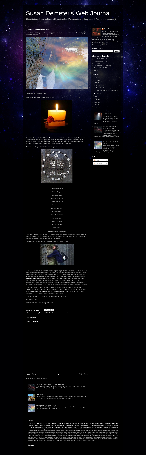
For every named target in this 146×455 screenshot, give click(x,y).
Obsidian (116, 433)
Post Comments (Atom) (41, 378)
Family (103, 430)
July (97, 93)
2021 (96, 99)
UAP (63, 425)
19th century (71, 429)
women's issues (66, 313)
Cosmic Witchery (42, 423)
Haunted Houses (53, 425)
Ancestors (48, 427)
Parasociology (44, 435)
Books (55, 423)
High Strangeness (103, 432)
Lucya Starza (50, 433)
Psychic (94, 427)
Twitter (96, 70)
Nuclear (108, 433)
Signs (85, 435)
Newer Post (31, 374)
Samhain (74, 435)
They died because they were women (107, 90)
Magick (86, 425)
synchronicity (69, 425)
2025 (96, 80)
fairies (33, 438)
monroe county (76, 438)
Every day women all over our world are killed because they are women (47, 291)
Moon (81, 433)
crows (113, 437)
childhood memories (106, 437)
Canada (36, 425)
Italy (60, 425)
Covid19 (66, 430)
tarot (43, 440)
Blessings (52, 430)
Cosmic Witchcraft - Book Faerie (38, 29)
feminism (111, 427)
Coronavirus (60, 427)
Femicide (42, 313)
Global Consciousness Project (59, 432)
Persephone (51, 435)
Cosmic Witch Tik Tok (100, 68)
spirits (40, 440)
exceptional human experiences (106, 424)
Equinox (100, 430)
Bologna (30, 425)
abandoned (65, 437)
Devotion (76, 425)
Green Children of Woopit (73, 432)
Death (66, 427)
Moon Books (86, 433)
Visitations (105, 427)
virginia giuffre (70, 440)
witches (86, 424)
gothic (37, 438)
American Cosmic (100, 429)
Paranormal (72, 423)
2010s (76, 429)
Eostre (91, 430)
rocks (37, 440)
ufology (44, 429)
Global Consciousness (46, 432)
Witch (92, 424)
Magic (82, 425)
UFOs (31, 423)
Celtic (55, 427)
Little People (37, 433)
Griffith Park (83, 432)
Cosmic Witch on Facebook (102, 65)
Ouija (33, 435)
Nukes (111, 433)
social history (37, 429)
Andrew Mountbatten (110, 429)
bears (87, 437)
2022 (96, 97)
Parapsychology (101, 425)
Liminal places (82, 427)
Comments (98, 163)
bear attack (83, 437)
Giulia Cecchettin (50, 313)
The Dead (112, 435)
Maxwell (63, 433)
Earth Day (87, 430)
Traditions (39, 437)
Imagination (111, 432)
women (58, 313)
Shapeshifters (80, 435)
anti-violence (34, 313)
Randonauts (61, 435)
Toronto (116, 425)
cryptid (116, 437)
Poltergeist (110, 425)
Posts (96, 160)
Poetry (55, 435)
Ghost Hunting (43, 425)
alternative (70, 437)
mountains (31, 429)
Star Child (99, 427)
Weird (51, 437)
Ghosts (62, 423)
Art (53, 427)
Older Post (83, 374)
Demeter (78, 430)
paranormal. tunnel (111, 438)
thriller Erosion (52, 440)
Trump (44, 437)
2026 (96, 77)
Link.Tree (97, 63)
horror (40, 438)
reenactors (33, 440)
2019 (96, 105)
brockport (91, 437)
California (57, 430)
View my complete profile (99, 45)
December (99, 88)
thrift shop (46, 440)
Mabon (55, 433)
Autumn (33, 430)
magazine (57, 438)
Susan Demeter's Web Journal (68, 13)
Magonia (59, 433)
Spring (92, 435)
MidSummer (77, 433)
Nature (80, 424)
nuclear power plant (102, 438)
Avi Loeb (37, 430)
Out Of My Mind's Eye (100, 59)
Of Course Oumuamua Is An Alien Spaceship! (50, 384)
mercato (70, 438)
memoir (66, 438)
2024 (96, 83)
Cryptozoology (71, 430)
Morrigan (92, 433)
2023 (96, 85)
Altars (44, 427)
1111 (67, 429)
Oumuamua (37, 435)
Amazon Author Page (100, 61)
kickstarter (51, 438)
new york (94, 438)
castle (99, 437)
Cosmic (62, 430)
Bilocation (47, 430)
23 (81, 429)
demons (30, 438)
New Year (103, 433)
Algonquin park (91, 429)
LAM (32, 433)
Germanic (112, 430)
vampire (65, 440)
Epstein (95, 430)
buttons (96, 437)
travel (61, 440)
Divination (82, 430)
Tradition (35, 437)
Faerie (70, 427)
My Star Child (107, 113)
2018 (96, 107)
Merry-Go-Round (70, 433)
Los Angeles (43, 433)
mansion (62, 438)
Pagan (94, 425)
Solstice (89, 435)
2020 (96, 102)
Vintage (48, 437)
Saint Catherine (68, 435)
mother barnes (88, 438)
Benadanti (42, 430)
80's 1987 (85, 429)
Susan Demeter (109, 29)
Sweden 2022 (106, 435)
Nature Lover (98, 433)
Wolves (60, 437)
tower (58, 440)
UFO (29, 427)
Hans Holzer (95, 432)
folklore (116, 427)
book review (35, 427)
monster (82, 438)
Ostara (29, 435)
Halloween (89, 432)
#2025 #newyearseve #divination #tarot (55, 429)
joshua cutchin (45, 438)
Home (57, 374)
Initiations (74, 427)
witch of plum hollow (79, 440)
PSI (90, 425)
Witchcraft (55, 437)
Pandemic (89, 427)
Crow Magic (39, 394)
